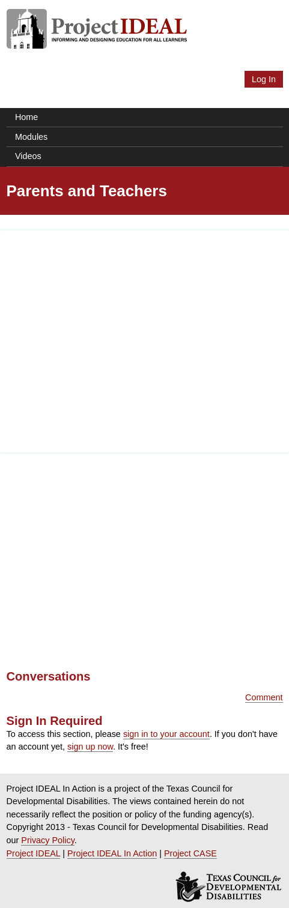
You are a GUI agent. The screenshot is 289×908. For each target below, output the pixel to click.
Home (26, 117)
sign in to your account (166, 734)
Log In (264, 79)
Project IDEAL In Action (112, 853)
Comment (263, 697)
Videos (28, 156)
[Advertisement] (144, 341)
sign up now (90, 746)
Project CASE (190, 853)
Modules (31, 137)
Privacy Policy (48, 840)
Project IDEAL (34, 853)
